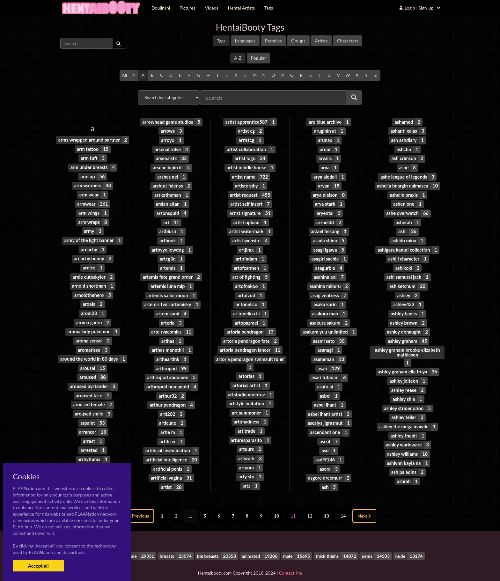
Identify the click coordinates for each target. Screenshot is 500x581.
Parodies (273, 40)
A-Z (237, 58)
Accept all (38, 566)
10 (276, 508)
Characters (347, 40)
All (124, 75)
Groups (298, 40)
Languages (245, 40)
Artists (321, 40)
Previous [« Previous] (138, 508)
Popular (258, 58)
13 (326, 508)
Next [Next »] (364, 508)
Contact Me (290, 565)
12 (309, 508)
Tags (221, 40)
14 (343, 508)
